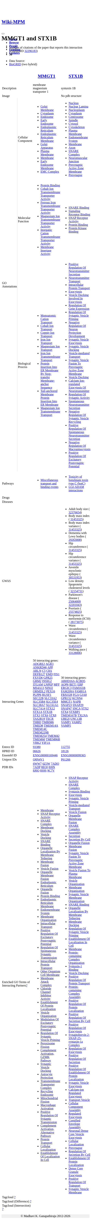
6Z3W (46, 763)
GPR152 (66, 698)
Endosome (47, 116)
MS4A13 (38, 688)
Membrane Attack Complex (47, 982)
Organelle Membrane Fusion (47, 875)
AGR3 (49, 664)
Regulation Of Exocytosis (77, 1050)
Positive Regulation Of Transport (77, 1182)
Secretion (74, 836)
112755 (65, 747)
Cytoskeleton (77, 127)
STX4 (64, 712)
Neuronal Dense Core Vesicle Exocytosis (78, 1134)
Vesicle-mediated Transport (79, 355)
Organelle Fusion (47, 891)
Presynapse (75, 175)
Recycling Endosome (47, 1093)
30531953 (75, 577)
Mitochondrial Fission (49, 1100)
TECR (49, 718)
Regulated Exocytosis (75, 1115)
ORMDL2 (39, 691)
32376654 (75, 512)
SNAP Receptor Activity (78, 219)
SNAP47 (66, 708)
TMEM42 (53, 736)
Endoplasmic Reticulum (49, 128)
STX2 (85, 708)
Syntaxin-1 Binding (75, 968)
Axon (72, 147)
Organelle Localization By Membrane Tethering (50, 853)
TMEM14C (40, 729)
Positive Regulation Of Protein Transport (79, 980)
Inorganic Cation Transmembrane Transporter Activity (50, 236)
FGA (76, 694)
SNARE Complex (74, 152)
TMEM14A (51, 725)
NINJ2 (49, 688)
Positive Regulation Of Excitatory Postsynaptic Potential (77, 459)
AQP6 (65, 684)
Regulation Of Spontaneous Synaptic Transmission (49, 952)
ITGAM (38, 684)
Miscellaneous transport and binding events (49, 483)
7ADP (36, 767)
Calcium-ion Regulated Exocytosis (76, 1093)
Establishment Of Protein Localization (49, 1006)
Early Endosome (47, 122)
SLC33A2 (50, 698)
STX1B (76, 75)
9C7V (50, 770)
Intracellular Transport (48, 925)
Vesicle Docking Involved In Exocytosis (79, 298)
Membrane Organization (48, 918)
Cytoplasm (47, 113)
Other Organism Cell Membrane (50, 973)
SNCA (77, 708)
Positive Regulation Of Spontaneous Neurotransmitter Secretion (79, 432)
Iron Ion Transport (46, 341)
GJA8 (83, 694)
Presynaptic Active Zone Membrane (76, 168)
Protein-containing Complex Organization (76, 957)
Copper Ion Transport (47, 334)
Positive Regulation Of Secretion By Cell (79, 1018)
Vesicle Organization (48, 1014)
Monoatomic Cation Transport (48, 319)
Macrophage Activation (48, 1106)
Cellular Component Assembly (76, 1107)
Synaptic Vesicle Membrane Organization (79, 898)
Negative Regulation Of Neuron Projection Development (77, 329)
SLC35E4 (52, 701)
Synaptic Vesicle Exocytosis (79, 341)
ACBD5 (80, 681)
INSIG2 (47, 681)
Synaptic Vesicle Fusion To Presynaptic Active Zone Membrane (79, 366)
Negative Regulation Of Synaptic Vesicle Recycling (79, 416)
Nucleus (73, 103)
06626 (37, 751)
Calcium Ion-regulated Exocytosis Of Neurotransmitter (79, 386)
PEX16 (50, 691)
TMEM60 (39, 739)
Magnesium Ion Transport (50, 348)
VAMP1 (66, 722)
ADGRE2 (39, 664)
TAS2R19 (39, 718)
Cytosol (73, 123)
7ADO (55, 763)
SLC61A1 (52, 705)
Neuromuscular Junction (78, 159)
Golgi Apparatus (47, 146)
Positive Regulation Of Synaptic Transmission (49, 1117)
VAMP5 (66, 725)
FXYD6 (38, 677)
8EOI (44, 767)
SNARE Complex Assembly (75, 829)
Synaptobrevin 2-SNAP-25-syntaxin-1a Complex (79, 1040)
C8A (49, 670)
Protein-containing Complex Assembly (75, 992)
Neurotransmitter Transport (79, 279)
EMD (49, 674)
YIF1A (46, 742)
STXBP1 (74, 712)
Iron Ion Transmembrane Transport (50, 357)
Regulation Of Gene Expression (79, 307)
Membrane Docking (47, 829)
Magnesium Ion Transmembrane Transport (50, 411)
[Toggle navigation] (3, 33)
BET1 (73, 684)
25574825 (75, 611)
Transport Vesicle (79, 1099)
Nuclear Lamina (78, 106)
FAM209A (67, 691)
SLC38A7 (39, 705)
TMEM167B (69, 715)
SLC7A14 (39, 708)
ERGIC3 (66, 688)
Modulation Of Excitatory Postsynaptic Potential (50, 1024)
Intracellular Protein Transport (79, 286)
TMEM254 (40, 736)
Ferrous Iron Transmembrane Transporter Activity (50, 207)
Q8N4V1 (38, 759)
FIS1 (56, 674)
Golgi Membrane (47, 108)
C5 (44, 670)
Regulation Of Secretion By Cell (79, 1153)
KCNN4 (77, 698)
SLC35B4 (39, 701)
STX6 (44, 715)
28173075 (76, 622)
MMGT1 (46, 75)
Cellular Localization (48, 1148)
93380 (37, 747)
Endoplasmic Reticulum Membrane (49, 137)
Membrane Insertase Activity (47, 250)
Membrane (47, 158)
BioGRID (15, 64)
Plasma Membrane (47, 152)
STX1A (37, 712)
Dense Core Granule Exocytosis (76, 1172)
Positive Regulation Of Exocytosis (77, 1028)
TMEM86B (53, 739)
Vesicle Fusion (49, 868)
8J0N (52, 767)
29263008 (75, 539)
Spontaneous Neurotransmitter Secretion (79, 405)
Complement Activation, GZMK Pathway (48, 1055)
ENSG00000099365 (73, 755)
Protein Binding (50, 185)
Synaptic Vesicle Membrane (79, 1190)
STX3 (36, 715)
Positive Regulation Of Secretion (77, 1059)
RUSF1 (46, 694)
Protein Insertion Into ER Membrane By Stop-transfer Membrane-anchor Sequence (49, 375)
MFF (57, 684)
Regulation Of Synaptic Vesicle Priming (79, 315)
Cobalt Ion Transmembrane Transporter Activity (50, 194)
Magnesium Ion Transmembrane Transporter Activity (50, 221)
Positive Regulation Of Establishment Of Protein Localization (79, 1072)
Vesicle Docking (79, 377)
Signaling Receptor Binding (79, 212)
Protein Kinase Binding (78, 230)
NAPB (77, 701)
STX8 (52, 715)
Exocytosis (75, 291)
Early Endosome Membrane (47, 165)
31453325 (76, 519)
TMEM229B (41, 732)
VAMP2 (76, 722)
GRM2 (37, 681)
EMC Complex (50, 171)
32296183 (30, 51)
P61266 (65, 759)
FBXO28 (66, 694)
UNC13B (76, 718)
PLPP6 (37, 694)
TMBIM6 (48, 722)
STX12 (50, 708)
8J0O (36, 770)
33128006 (75, 653)
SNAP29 (78, 705)
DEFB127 (39, 674)
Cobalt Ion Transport (47, 327)
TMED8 (38, 725)
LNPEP (48, 684)
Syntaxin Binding (79, 791)
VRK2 (37, 742)
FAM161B (78, 688)
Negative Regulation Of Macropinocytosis (79, 446)
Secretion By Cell (79, 839)
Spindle (73, 120)
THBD (37, 722)
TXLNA (82, 715)
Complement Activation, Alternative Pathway (48, 1130)
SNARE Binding (79, 207)
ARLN (37, 670)
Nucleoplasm (77, 110)
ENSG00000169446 (45, 755)
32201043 (75, 605)
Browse (14, 42)
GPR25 (47, 677)
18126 (65, 751)
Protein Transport (46, 1141)
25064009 (75, 601)
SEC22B (38, 698)
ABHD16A (68, 681)
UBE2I (65, 718)
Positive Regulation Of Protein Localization (77, 1005)
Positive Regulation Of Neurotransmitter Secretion (79, 269)
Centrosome (76, 116)
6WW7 (37, 763)
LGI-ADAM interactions (76, 488)
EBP (80, 684)
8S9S (43, 770)
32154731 (76, 591)
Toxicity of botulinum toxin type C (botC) (78, 480)
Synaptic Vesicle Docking (79, 348)
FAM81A (80, 691)
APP (50, 667)
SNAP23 (66, 705)
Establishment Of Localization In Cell (50, 1156)
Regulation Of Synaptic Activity (79, 396)
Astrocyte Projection (47, 1076)
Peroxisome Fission (48, 1045)
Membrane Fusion (47, 863)
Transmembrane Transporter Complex (50, 1084)
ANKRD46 (40, 667)
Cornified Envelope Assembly (75, 1124)
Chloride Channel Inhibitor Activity (46, 993)
